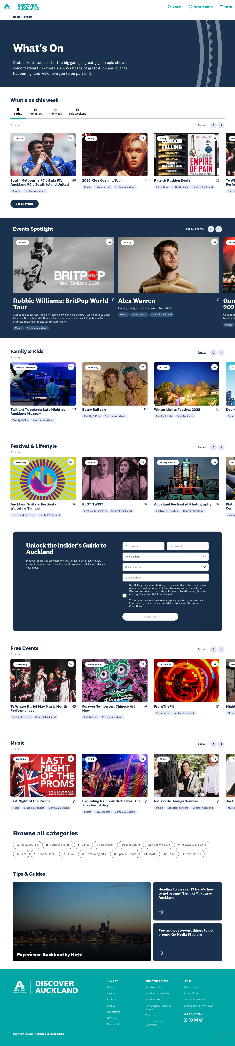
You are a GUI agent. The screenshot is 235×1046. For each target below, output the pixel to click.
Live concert (103, 187)
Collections (113, 1012)
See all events (24, 204)
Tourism (150, 1015)
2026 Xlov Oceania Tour (102, 180)
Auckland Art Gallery (157, 993)
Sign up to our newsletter (198, 1005)
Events (111, 1005)
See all (202, 125)
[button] (18, 113)
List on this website (195, 999)
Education (162, 187)
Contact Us (113, 1024)
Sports (16, 191)
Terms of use (191, 993)
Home (110, 987)
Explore (111, 999)
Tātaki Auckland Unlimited (154, 1023)
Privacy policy (192, 987)
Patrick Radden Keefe (172, 180)
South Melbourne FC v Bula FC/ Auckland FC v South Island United (39, 182)
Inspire (111, 993)
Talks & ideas (180, 187)
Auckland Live (153, 987)
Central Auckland (35, 191)
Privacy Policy (174, 603)
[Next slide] (221, 125)
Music (87, 187)
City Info (112, 1018)
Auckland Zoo (153, 999)
